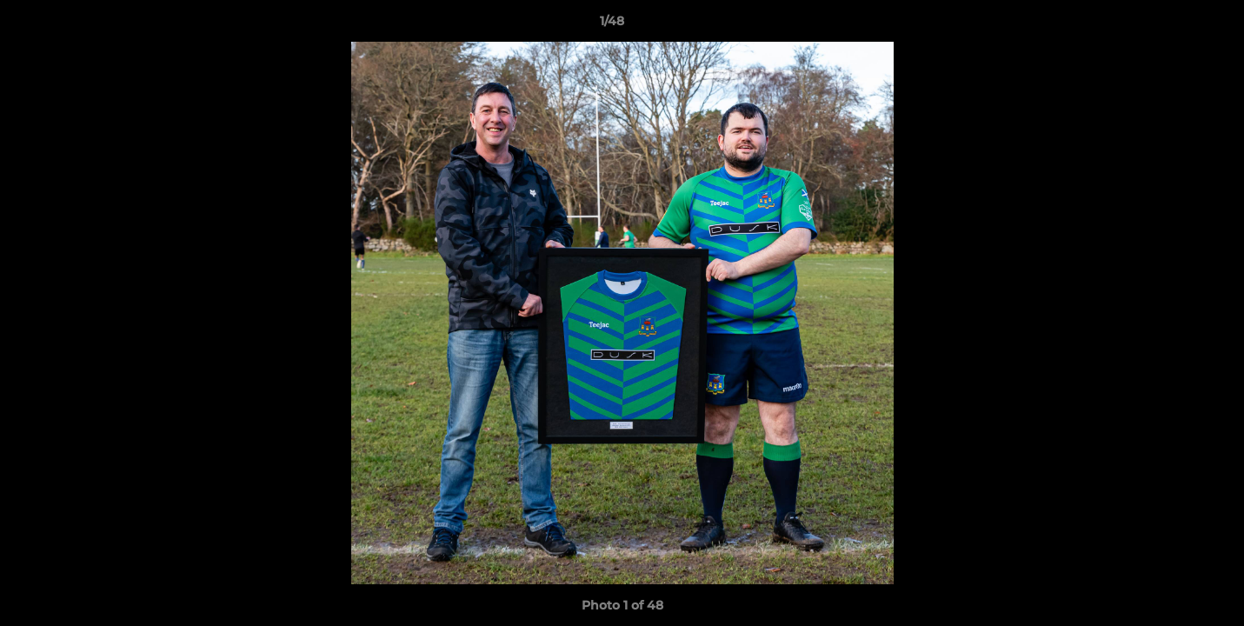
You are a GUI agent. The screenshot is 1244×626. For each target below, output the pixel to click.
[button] (1171, 25)
